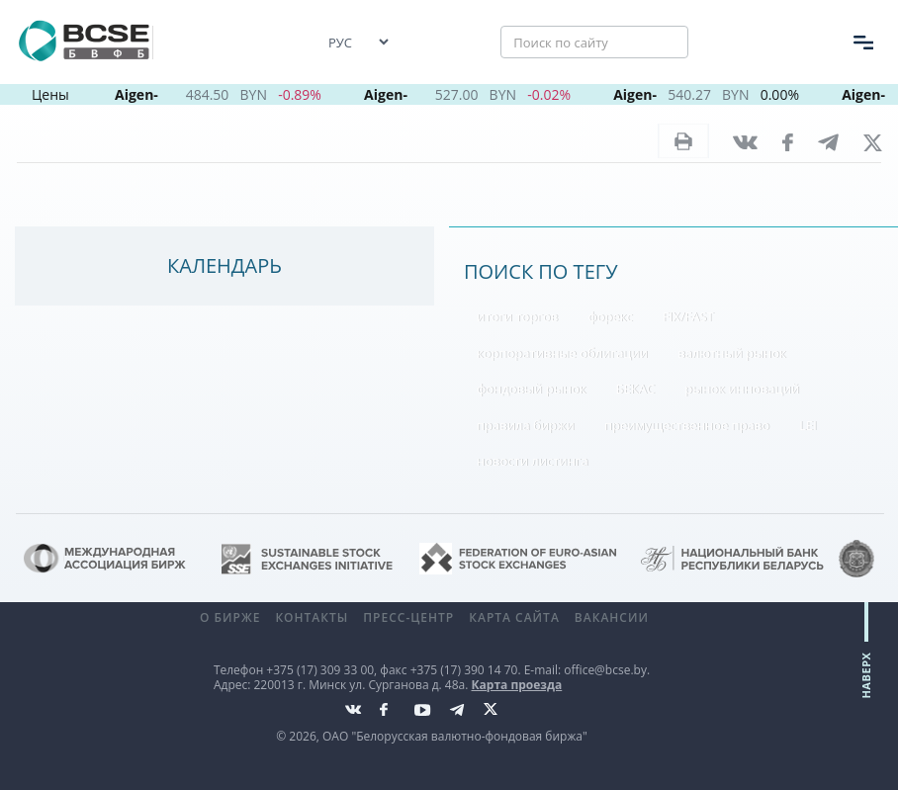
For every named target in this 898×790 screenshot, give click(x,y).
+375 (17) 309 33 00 (320, 669)
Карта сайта (514, 617)
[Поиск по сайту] (594, 42)
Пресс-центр (408, 617)
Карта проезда (517, 684)
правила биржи (526, 425)
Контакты (311, 617)
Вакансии (612, 617)
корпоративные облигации (562, 353)
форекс (609, 316)
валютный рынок (731, 353)
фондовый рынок (531, 388)
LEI (808, 425)
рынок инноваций (741, 388)
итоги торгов (517, 316)
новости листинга (532, 461)
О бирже (230, 617)
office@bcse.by (605, 669)
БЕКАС (636, 388)
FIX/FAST (688, 316)
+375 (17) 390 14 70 (464, 669)
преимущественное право (686, 425)
